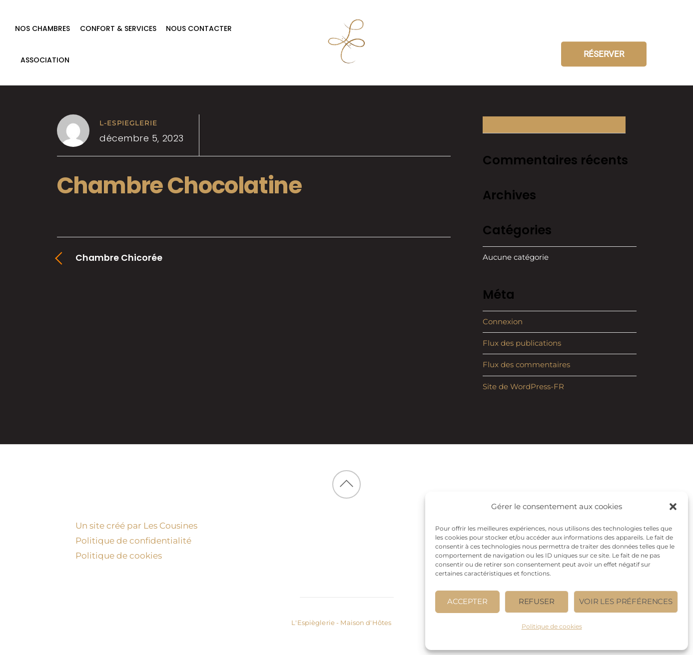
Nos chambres (42, 28)
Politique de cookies (552, 626)
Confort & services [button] (118, 28)
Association (44, 60)
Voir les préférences (626, 601)
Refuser (537, 601)
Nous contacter (199, 28)
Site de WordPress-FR (523, 386)
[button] (673, 507)
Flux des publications (522, 343)
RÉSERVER (604, 54)
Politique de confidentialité (133, 541)
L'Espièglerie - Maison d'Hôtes (341, 623)
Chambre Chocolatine (179, 185)
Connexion (503, 321)
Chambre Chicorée (118, 257)
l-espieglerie (128, 123)
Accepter (467, 601)
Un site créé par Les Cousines (136, 526)
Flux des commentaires (526, 364)
